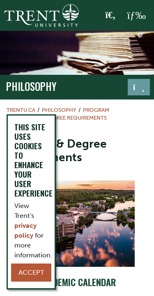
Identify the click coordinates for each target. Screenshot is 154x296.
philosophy (31, 86)
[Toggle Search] (110, 15)
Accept (31, 272)
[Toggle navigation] (139, 87)
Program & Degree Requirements (60, 118)
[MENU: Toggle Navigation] (136, 15)
